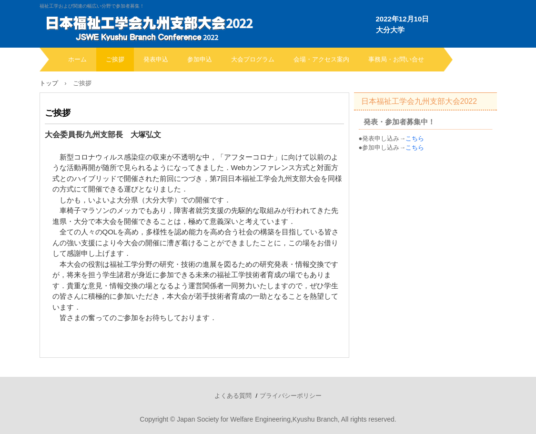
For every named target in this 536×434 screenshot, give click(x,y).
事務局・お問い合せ (396, 59)
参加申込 (199, 59)
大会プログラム (252, 59)
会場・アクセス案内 (321, 59)
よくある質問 (233, 395)
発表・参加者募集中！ (399, 122)
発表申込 (155, 59)
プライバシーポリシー (291, 395)
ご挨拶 (115, 59)
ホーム (77, 59)
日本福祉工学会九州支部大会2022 (419, 101)
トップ (49, 83)
